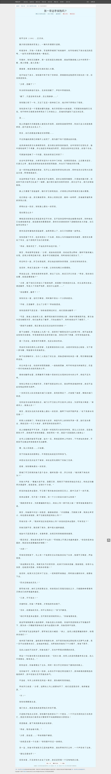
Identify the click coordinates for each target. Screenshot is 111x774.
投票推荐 (58, 13)
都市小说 (38, 1)
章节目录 (55, 763)
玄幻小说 (26, 1)
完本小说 (68, 1)
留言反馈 (72, 13)
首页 (17, 6)
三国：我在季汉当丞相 (31, 6)
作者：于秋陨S (50, 13)
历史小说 (44, 1)
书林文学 (17, 2)
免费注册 (93, 1)
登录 (88, 1)
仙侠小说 (32, 1)
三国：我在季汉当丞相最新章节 (78, 769)
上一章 (49, 763)
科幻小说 (50, 1)
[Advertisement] (55, 27)
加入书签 (65, 13)
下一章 (62, 763)
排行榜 (62, 1)
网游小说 (56, 1)
